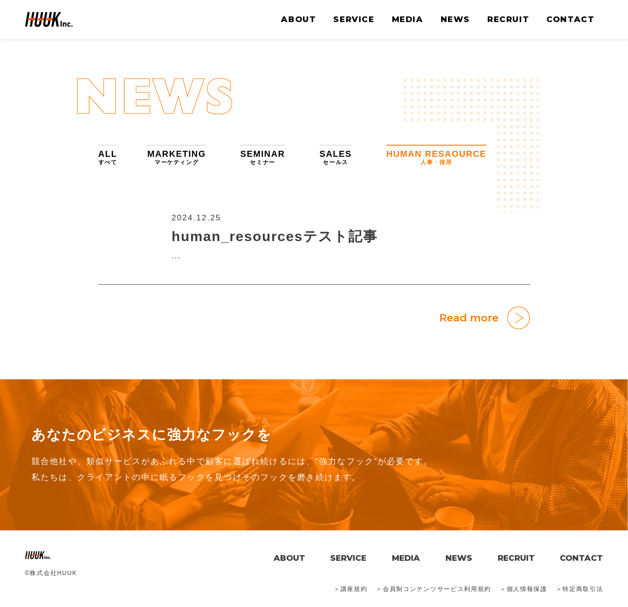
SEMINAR (262, 157)
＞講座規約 (350, 589)
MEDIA (407, 19)
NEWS (455, 19)
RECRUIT (508, 19)
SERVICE (353, 19)
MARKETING (176, 157)
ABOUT (298, 19)
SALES (335, 157)
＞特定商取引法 (579, 589)
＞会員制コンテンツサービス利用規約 (433, 589)
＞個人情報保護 (523, 589)
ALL (107, 157)
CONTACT (570, 19)
